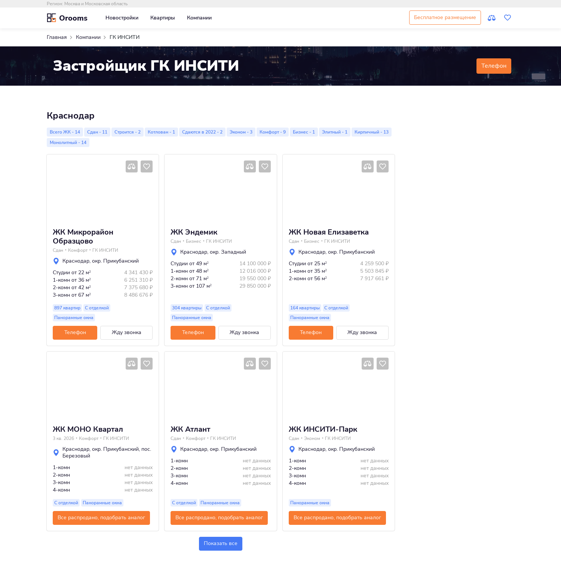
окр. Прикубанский (115, 260)
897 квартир (67, 308)
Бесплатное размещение (445, 17)
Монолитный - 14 (68, 143)
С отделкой (97, 308)
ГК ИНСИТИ (105, 250)
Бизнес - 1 (304, 132)
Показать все (220, 543)
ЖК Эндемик (194, 232)
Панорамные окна (74, 318)
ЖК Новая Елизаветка (329, 232)
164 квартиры (305, 308)
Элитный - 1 (334, 132)
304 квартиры (187, 308)
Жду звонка (126, 332)
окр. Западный (228, 252)
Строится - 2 (127, 132)
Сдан (58, 250)
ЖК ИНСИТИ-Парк (323, 429)
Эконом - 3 (241, 132)
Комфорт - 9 (273, 132)
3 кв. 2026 (63, 438)
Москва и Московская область (96, 4)
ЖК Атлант (190, 429)
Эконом (312, 438)
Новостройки (121, 17)
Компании (199, 17)
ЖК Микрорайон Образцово (83, 237)
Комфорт (78, 250)
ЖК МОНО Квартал (88, 429)
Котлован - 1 (161, 132)
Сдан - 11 (97, 132)
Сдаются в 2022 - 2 (202, 132)
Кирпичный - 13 (372, 132)
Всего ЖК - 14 (65, 132)
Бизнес (193, 241)
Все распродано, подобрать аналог (101, 517)
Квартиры (162, 17)
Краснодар (75, 260)
